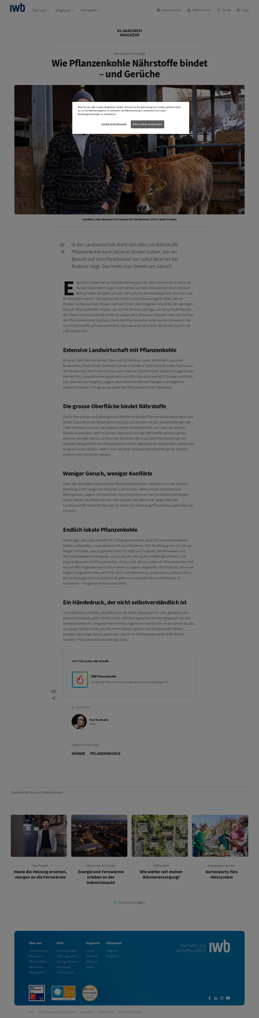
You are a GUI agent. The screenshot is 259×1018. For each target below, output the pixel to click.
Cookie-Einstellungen (114, 124)
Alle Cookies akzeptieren (147, 124)
